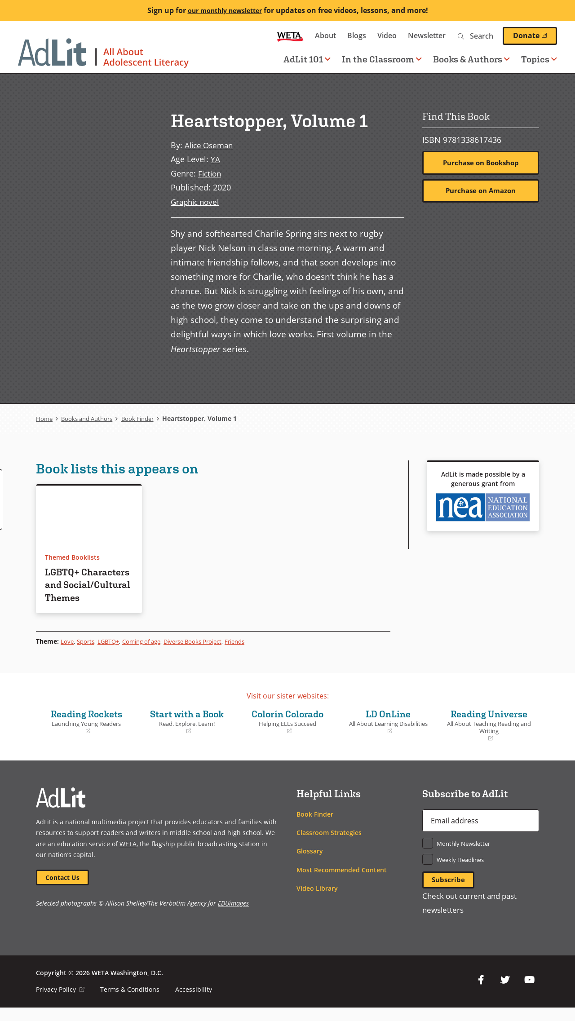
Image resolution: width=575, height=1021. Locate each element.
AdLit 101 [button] (307, 59)
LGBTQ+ (112, 653)
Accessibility (194, 1003)
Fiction (210, 172)
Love (67, 653)
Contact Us (63, 890)
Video (387, 35)
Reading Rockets (86, 733)
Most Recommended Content (341, 882)
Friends (251, 653)
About (325, 35)
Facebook (481, 993)
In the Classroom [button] (382, 59)
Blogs (356, 35)
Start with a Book (187, 733)
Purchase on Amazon (481, 191)
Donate (535, 35)
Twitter (505, 993)
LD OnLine (388, 733)
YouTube (529, 993)
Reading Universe (489, 737)
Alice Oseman (211, 144)
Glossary (309, 863)
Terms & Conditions (130, 1003)
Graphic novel (197, 201)
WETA (290, 36)
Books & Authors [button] (471, 59)
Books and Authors (90, 418)
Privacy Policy (60, 1003)
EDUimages (233, 916)
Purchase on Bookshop (481, 163)
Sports (87, 653)
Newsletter (427, 35)
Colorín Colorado (287, 733)
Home (44, 418)
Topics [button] (539, 59)
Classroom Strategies (329, 845)
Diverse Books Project (205, 653)
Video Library (317, 901)
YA (215, 158)
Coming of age (148, 653)
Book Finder (145, 418)
